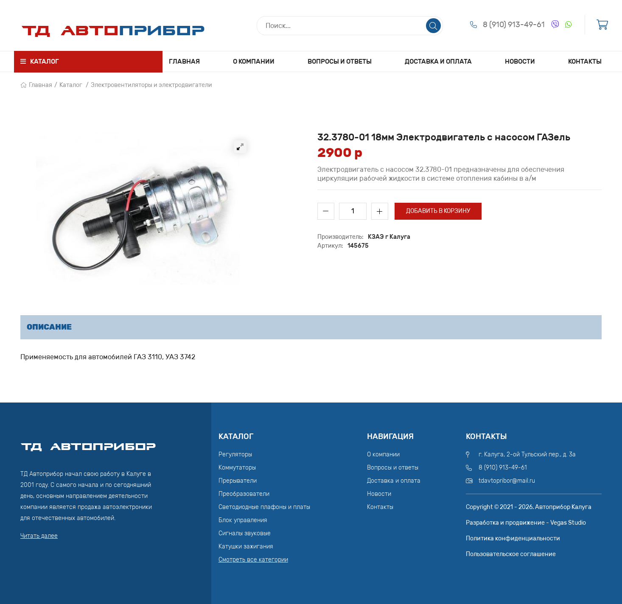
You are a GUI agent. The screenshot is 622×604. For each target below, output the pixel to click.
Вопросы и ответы (340, 61)
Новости (520, 61)
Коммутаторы (237, 467)
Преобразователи (244, 494)
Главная (184, 61)
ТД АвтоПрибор (88, 443)
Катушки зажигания (246, 546)
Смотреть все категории (253, 559)
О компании (254, 61)
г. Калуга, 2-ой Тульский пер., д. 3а (527, 454)
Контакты (585, 61)
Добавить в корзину (438, 211)
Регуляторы (235, 454)
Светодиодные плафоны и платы (264, 507)
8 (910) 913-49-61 (514, 24)
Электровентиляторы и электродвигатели (151, 85)
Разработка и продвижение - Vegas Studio (526, 522)
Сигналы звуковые (245, 533)
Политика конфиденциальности (513, 538)
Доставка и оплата (438, 61)
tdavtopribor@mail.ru (507, 480)
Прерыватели (238, 480)
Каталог (70, 85)
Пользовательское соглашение (511, 554)
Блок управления (243, 520)
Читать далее (39, 536)
